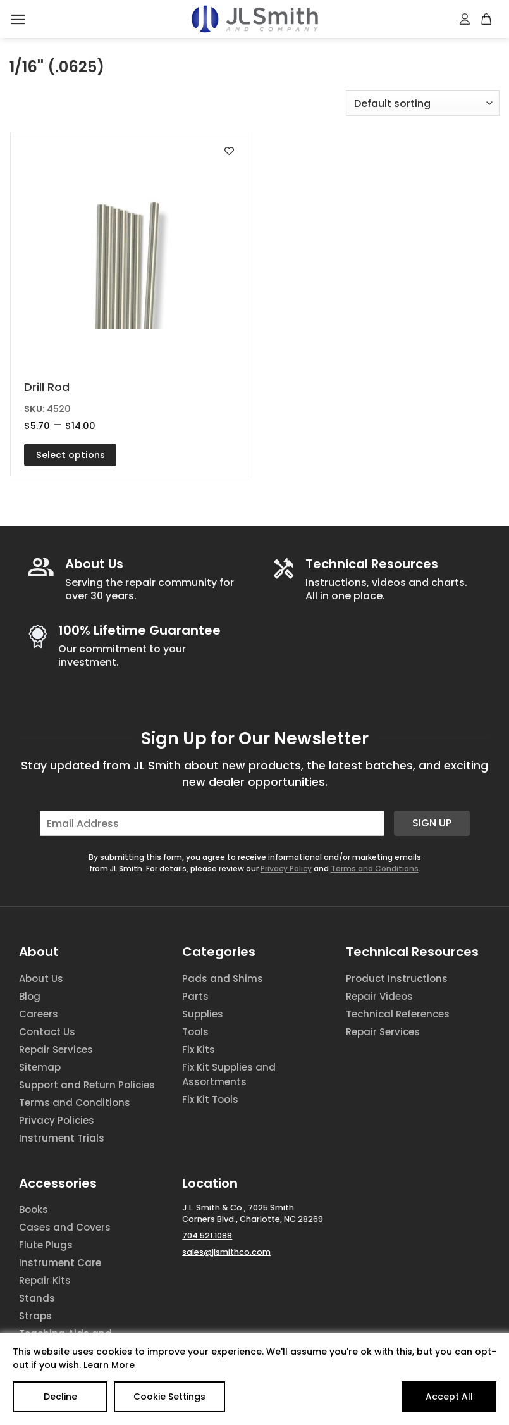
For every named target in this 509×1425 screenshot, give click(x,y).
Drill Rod (47, 387)
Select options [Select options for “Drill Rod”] (70, 455)
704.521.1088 (207, 1235)
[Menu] (18, 19)
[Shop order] (423, 103)
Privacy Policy (286, 868)
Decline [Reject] (60, 1396)
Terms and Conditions (375, 868)
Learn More (109, 1365)
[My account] (465, 19)
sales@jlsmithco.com (226, 1252)
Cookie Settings (169, 1396)
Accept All (449, 1396)
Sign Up (431, 823)
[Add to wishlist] (229, 151)
